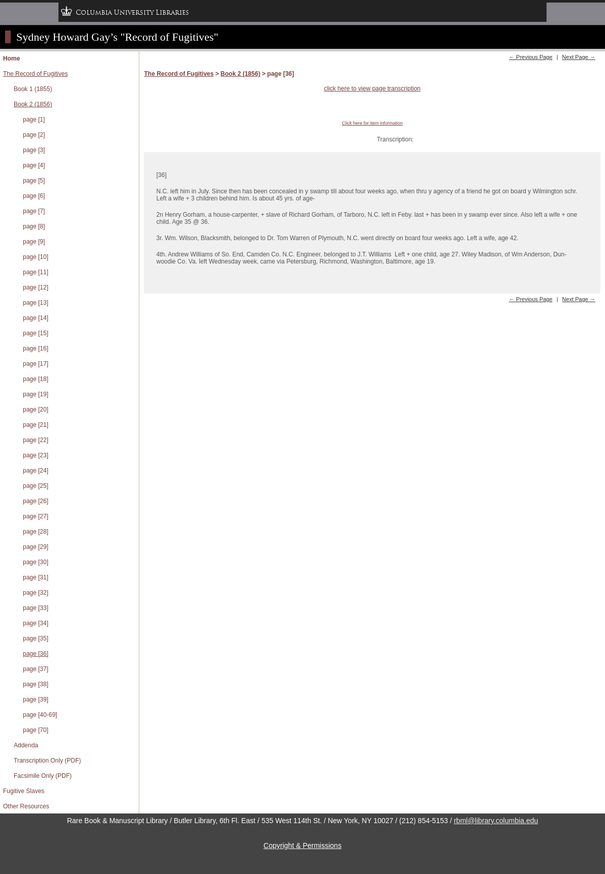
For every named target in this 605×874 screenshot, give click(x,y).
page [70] (35, 730)
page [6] (34, 195)
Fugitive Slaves (23, 791)
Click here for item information (372, 123)
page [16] (35, 348)
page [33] (35, 607)
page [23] (35, 455)
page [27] (35, 516)
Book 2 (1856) (33, 104)
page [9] (34, 241)
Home (11, 58)
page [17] (35, 363)
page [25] (35, 485)
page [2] (34, 134)
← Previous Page (531, 57)
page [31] (35, 577)
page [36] (35, 653)
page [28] (35, 531)
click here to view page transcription (372, 88)
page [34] (35, 623)
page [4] (34, 165)
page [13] (35, 302)
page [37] (35, 669)
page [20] (35, 409)
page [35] (35, 638)
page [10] (35, 256)
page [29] (35, 546)
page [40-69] (40, 714)
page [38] (35, 684)
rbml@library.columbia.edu (496, 821)
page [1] (34, 119)
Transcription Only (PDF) (47, 760)
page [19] (35, 394)
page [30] (35, 562)
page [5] (34, 180)
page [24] (35, 470)
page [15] (35, 333)
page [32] (35, 592)
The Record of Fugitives (35, 73)
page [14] (35, 318)
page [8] (34, 226)
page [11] (35, 272)
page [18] (35, 379)
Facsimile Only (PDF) (43, 775)
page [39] (35, 699)
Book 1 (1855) (33, 89)
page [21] (35, 424)
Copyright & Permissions (302, 845)
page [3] (34, 150)
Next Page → (578, 57)
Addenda (26, 745)
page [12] (35, 287)
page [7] (34, 211)
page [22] (35, 440)
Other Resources (26, 806)
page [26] (35, 501)
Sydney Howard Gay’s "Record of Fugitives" (117, 37)
